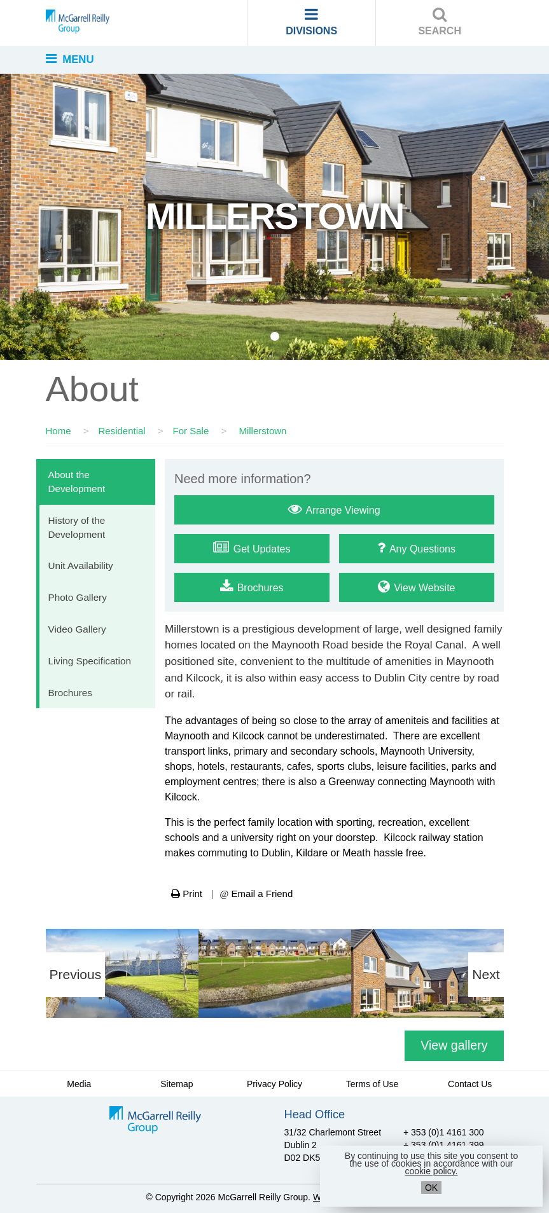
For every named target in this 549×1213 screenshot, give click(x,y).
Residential (121, 430)
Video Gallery (77, 629)
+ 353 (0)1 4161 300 (443, 1132)
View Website (416, 586)
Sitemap (176, 1084)
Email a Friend (256, 893)
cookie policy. (431, 1171)
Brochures (70, 692)
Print (186, 893)
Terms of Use (372, 1084)
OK (431, 1187)
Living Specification (89, 660)
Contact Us (470, 1084)
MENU (70, 58)
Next (485, 974)
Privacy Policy (274, 1084)
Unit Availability (80, 565)
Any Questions (416, 547)
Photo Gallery (77, 597)
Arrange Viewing (334, 509)
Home (58, 430)
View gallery (453, 1045)
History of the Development (77, 527)
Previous (76, 974)
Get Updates (251, 547)
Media (79, 1084)
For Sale (191, 430)
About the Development (77, 481)
